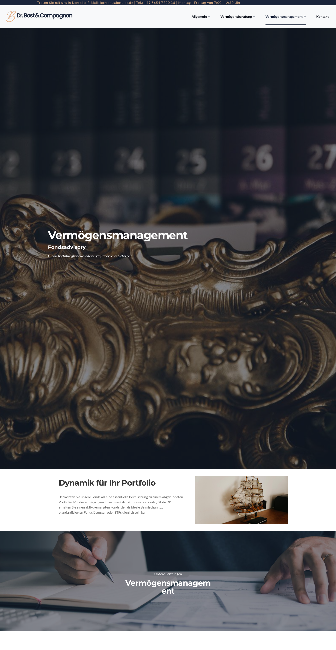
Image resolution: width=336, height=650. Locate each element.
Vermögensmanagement (286, 17)
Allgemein (204, 17)
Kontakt (323, 17)
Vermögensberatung (240, 17)
